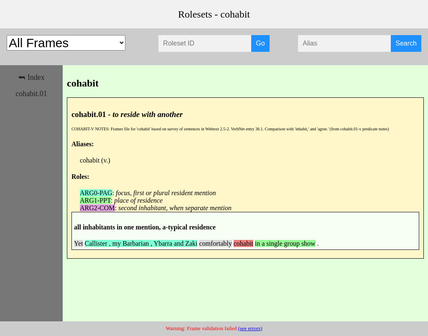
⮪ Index (31, 77)
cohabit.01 (31, 93)
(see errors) (250, 328)
